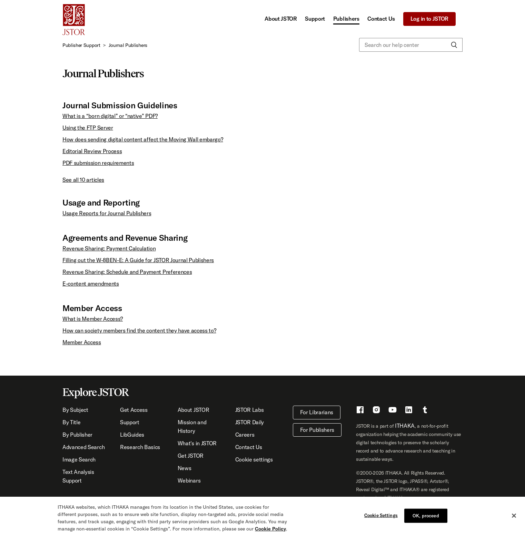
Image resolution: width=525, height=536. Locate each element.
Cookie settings (254, 459)
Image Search (79, 459)
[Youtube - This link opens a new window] (392, 411)
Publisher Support (81, 45)
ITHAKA (405, 425)
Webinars (189, 480)
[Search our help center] (411, 45)
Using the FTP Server (87, 127)
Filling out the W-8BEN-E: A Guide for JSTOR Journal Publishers (138, 260)
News (184, 468)
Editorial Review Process (92, 151)
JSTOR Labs (249, 409)
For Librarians (317, 412)
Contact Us (381, 18)
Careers (245, 434)
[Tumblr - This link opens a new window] (425, 411)
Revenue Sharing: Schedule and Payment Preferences (127, 271)
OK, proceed (426, 521)
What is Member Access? (92, 318)
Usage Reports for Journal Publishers (106, 213)
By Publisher (77, 434)
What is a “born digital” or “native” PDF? (110, 115)
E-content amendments (90, 283)
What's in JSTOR (197, 443)
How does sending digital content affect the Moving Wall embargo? (142, 139)
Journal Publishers (128, 45)
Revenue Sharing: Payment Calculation (109, 248)
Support (315, 18)
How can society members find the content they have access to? (139, 330)
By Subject (75, 409)
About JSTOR (281, 18)
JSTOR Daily (249, 422)
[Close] (514, 520)
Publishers (346, 18)
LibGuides (132, 434)
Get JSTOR (191, 455)
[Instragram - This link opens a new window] (376, 411)
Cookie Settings (381, 520)
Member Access (81, 342)
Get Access (134, 409)
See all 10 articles (83, 179)
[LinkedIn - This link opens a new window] (409, 411)
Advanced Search (83, 447)
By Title (71, 422)
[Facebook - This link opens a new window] (360, 411)
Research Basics (140, 447)
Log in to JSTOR (429, 18)
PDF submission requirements (98, 162)
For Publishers (317, 429)
